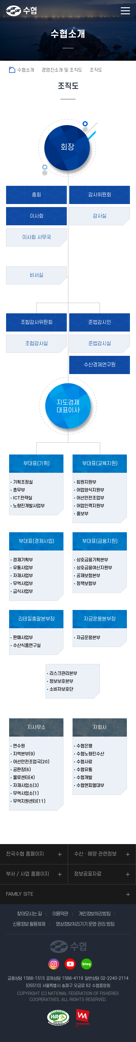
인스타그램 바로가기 (53, 964)
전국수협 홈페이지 (25, 854)
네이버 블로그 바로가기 (86, 964)
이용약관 (60, 914)
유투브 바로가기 (70, 964)
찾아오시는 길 (29, 914)
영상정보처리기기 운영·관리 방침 (85, 924)
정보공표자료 (87, 874)
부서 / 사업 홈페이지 (27, 874)
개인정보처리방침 (94, 914)
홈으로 (12, 70)
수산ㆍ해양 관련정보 (95, 854)
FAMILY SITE (19, 894)
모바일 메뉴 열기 (125, 10)
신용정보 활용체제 (29, 924)
